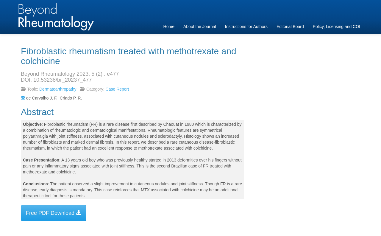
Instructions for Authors (246, 26)
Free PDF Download (53, 213)
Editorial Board (290, 26)
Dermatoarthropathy (57, 89)
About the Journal (199, 26)
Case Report (117, 89)
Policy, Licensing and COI (336, 26)
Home (168, 26)
